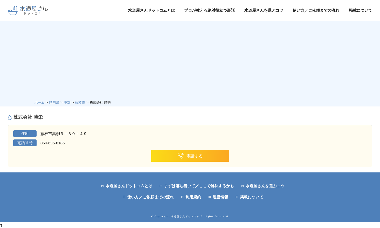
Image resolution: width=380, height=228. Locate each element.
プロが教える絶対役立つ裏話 (209, 10)
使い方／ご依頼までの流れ (316, 10)
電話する (190, 156)
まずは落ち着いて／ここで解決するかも (199, 186)
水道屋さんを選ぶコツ (263, 10)
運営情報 (220, 197)
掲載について (360, 10)
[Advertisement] (190, 61)
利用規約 (193, 197)
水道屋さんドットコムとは (151, 10)
